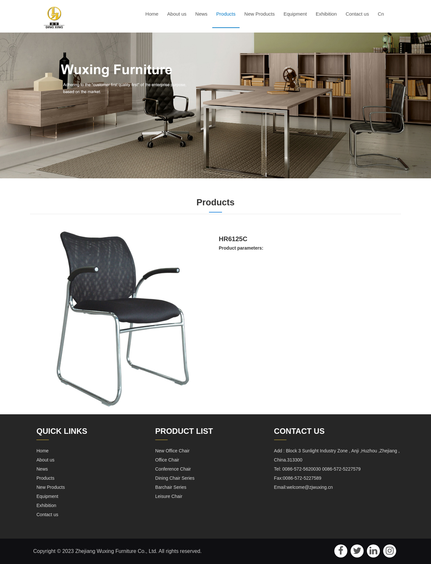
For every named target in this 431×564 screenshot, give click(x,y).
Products (225, 14)
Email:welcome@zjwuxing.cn (303, 487)
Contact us (357, 14)
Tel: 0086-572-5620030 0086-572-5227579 (317, 469)
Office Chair (167, 459)
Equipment (295, 14)
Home (152, 14)
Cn (381, 14)
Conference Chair (173, 469)
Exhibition (326, 14)
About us (177, 14)
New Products (259, 14)
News (201, 14)
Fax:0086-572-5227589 (298, 478)
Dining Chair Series (175, 478)
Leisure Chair (168, 496)
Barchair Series (171, 487)
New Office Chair (172, 450)
